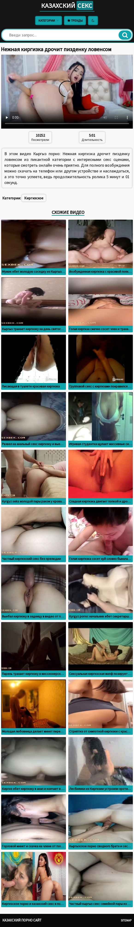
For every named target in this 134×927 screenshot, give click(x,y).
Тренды (75, 20)
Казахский (67, 5)
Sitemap (126, 920)
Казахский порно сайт (22, 920)
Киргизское (33, 198)
